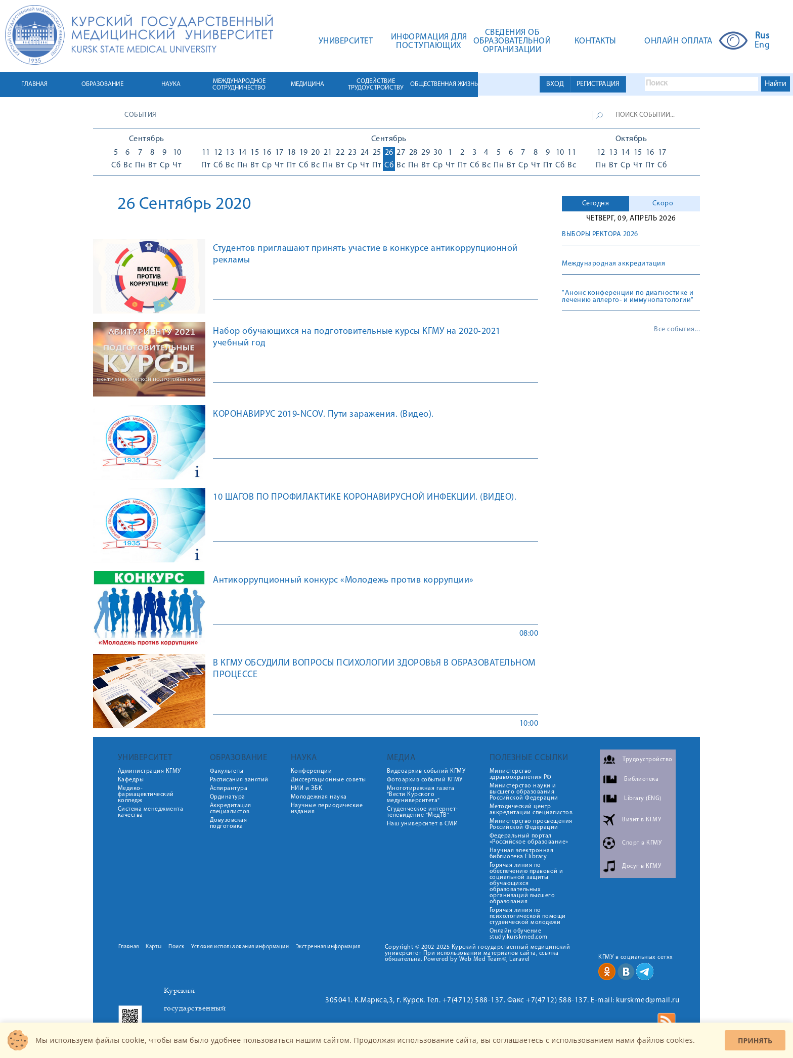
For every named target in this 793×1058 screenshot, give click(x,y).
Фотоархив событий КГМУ (425, 780)
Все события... (677, 329)
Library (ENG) (643, 799)
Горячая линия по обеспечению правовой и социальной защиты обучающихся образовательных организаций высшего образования (526, 883)
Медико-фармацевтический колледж (146, 794)
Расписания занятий (239, 780)
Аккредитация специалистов (230, 809)
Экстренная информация (328, 947)
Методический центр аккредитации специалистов (531, 810)
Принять (755, 1040)
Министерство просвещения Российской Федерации (531, 824)
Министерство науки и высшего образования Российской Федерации (524, 792)
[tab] (595, 203)
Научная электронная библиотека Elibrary (522, 854)
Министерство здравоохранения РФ (521, 774)
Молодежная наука (319, 797)
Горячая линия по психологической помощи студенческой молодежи (528, 916)
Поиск (176, 947)
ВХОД (555, 84)
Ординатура (227, 797)
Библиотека (641, 779)
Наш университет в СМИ (422, 824)
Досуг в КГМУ (641, 866)
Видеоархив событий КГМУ (426, 771)
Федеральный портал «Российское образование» (529, 839)
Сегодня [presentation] (595, 203)
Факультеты (227, 771)
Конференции (311, 771)
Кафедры (131, 780)
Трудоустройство (648, 760)
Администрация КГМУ (149, 771)
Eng (762, 45)
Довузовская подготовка (228, 823)
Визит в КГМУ (641, 820)
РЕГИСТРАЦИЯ (598, 84)
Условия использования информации (240, 947)
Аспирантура (229, 788)
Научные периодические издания (327, 809)
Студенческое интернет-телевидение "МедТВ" (422, 812)
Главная (128, 947)
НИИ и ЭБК (307, 788)
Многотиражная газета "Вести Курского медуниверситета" (421, 794)
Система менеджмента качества (151, 812)
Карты (154, 947)
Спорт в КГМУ (642, 843)
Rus (762, 36)
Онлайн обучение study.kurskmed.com (519, 934)
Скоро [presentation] (663, 203)
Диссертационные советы (328, 780)
